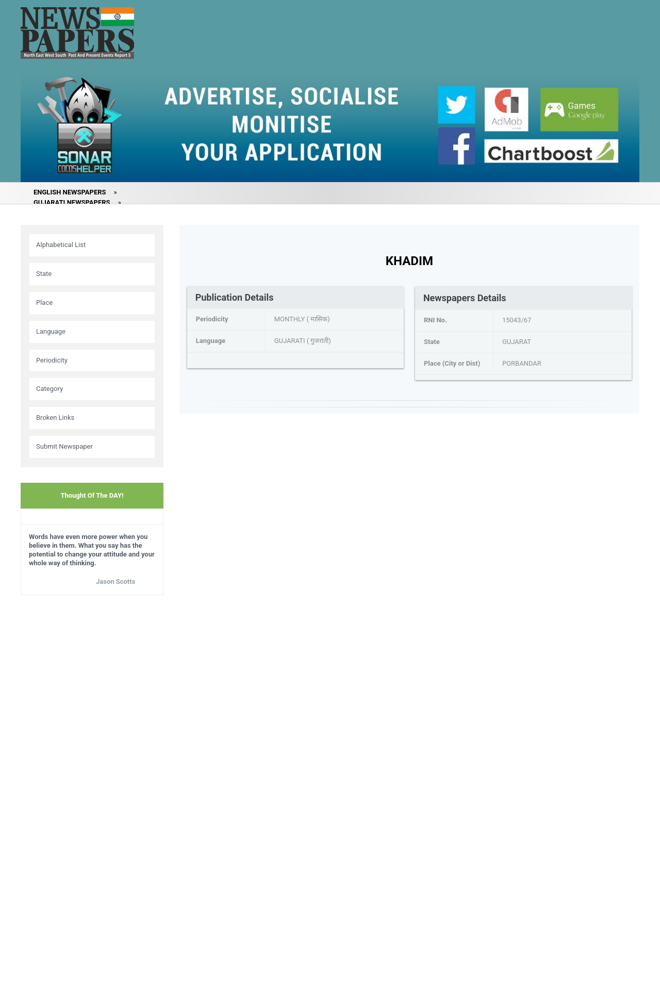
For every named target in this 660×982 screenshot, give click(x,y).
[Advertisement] (92, 765)
